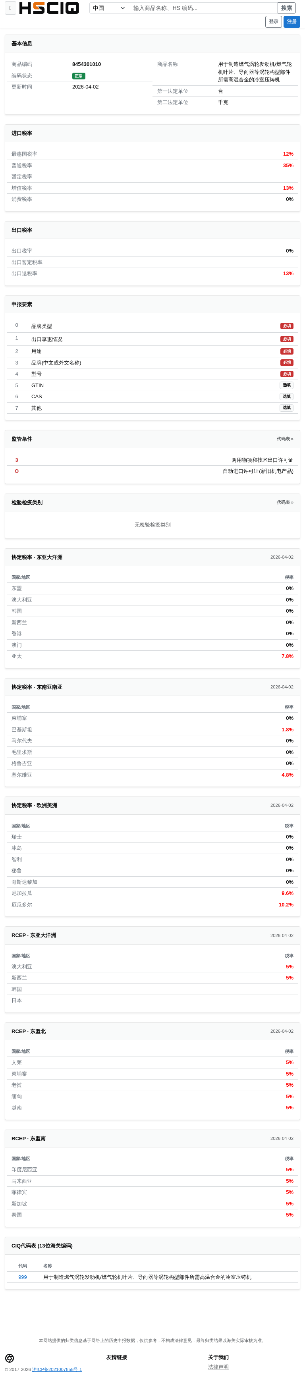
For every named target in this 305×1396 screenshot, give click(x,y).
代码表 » (285, 438)
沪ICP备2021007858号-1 (57, 1369)
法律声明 (218, 1367)
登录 (273, 21)
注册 (292, 21)
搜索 (286, 8)
